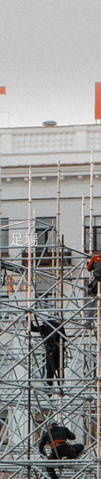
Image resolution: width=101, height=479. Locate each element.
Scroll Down (50, 472)
